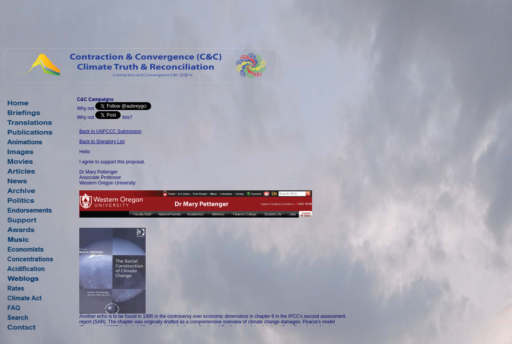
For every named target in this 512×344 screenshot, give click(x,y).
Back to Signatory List (102, 141)
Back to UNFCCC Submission (110, 131)
